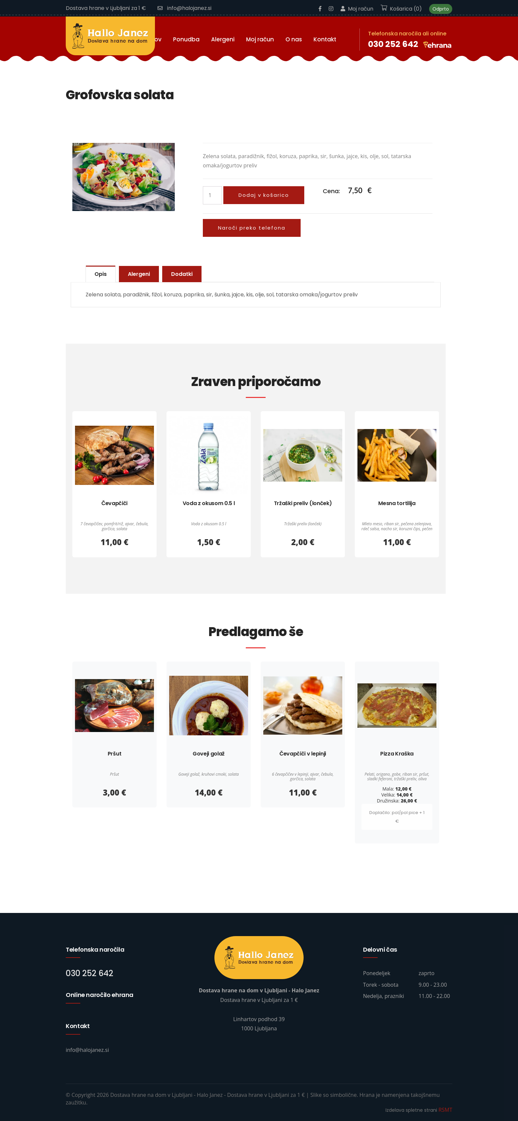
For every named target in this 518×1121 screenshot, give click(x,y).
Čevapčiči (114, 503)
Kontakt (325, 39)
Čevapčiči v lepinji (302, 753)
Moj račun (357, 9)
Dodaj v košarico (264, 195)
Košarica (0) (401, 9)
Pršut (114, 753)
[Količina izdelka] (212, 195)
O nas (293, 39)
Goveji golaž (209, 753)
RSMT (445, 1109)
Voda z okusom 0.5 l (209, 503)
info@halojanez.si (184, 8)
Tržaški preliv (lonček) (303, 503)
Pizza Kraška (397, 753)
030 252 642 (393, 44)
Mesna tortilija (396, 503)
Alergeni (223, 39)
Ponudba (186, 39)
